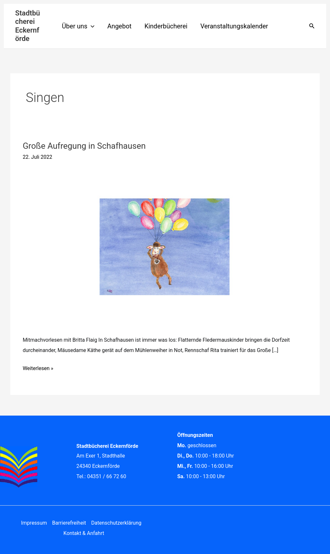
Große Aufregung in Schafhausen (84, 146)
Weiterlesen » (38, 367)
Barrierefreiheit (69, 523)
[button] (312, 26)
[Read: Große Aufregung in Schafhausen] (165, 247)
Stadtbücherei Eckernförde (27, 26)
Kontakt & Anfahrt (83, 533)
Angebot (119, 26)
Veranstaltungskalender (234, 26)
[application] (90, 26)
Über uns (78, 26)
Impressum (34, 523)
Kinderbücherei (166, 26)
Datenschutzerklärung (116, 523)
